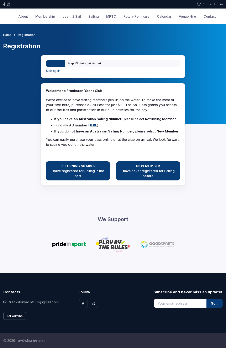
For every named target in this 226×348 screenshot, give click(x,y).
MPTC (111, 16)
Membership (45, 16)
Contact (210, 16)
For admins (15, 316)
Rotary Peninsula (136, 16)
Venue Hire (187, 16)
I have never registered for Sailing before (148, 170)
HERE (92, 125)
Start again (53, 70)
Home (7, 35)
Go (214, 303)
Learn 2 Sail (72, 16)
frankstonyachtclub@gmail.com (31, 302)
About (23, 16)
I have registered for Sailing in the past (77, 170)
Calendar (164, 16)
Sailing (93, 16)
